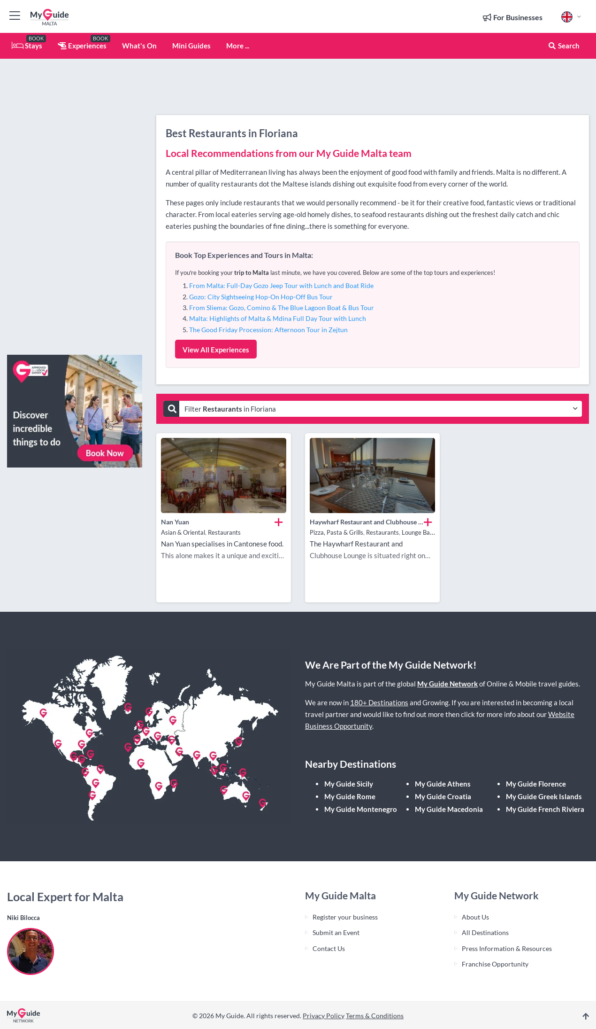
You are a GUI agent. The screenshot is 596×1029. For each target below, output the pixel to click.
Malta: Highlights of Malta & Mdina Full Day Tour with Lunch (277, 318)
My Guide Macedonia (449, 809)
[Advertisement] (74, 207)
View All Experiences (216, 349)
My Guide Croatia (443, 796)
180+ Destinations (379, 702)
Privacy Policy (323, 1016)
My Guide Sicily (348, 784)
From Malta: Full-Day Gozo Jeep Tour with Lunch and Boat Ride (281, 285)
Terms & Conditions (375, 1016)
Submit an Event (336, 932)
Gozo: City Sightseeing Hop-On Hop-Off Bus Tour (261, 297)
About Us (475, 917)
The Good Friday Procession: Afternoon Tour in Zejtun (268, 330)
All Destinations (485, 932)
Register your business (345, 917)
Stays (27, 45)
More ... (237, 45)
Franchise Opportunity (495, 964)
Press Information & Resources (507, 948)
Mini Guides (191, 45)
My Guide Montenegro (360, 809)
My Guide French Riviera (545, 809)
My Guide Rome (349, 796)
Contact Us (329, 948)
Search (564, 45)
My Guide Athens (443, 784)
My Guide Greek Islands (544, 796)
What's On (139, 45)
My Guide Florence (536, 784)
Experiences (82, 45)
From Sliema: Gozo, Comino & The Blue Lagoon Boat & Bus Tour (281, 308)
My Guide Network (447, 683)
